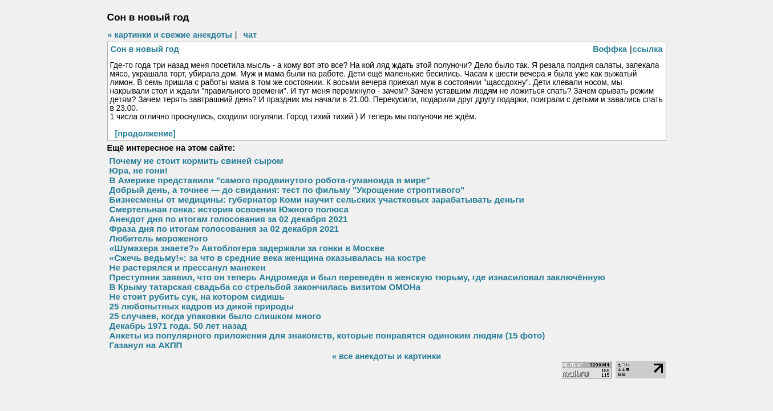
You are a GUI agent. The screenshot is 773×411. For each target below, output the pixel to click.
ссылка (648, 49)
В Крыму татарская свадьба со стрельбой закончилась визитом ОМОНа (265, 287)
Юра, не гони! (139, 170)
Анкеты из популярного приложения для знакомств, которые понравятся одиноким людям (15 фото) (327, 335)
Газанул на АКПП (146, 345)
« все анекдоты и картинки (386, 356)
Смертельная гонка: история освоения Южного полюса (229, 209)
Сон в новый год (145, 49)
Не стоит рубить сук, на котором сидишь (197, 296)
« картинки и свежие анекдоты (170, 34)
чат (250, 34)
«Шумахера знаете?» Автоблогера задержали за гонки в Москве (247, 248)
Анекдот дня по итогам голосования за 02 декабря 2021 (229, 219)
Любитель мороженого (159, 238)
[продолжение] (145, 133)
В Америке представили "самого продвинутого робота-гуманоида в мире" (270, 180)
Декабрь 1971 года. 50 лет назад (178, 326)
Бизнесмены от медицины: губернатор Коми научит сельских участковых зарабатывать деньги (317, 199)
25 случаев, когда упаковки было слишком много (215, 316)
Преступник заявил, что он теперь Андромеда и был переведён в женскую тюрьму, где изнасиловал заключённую (357, 277)
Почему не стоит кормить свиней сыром (197, 161)
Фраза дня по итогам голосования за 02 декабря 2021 (224, 228)
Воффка (610, 49)
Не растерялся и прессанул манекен (188, 267)
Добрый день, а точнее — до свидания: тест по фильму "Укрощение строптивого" (287, 190)
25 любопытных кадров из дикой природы (202, 306)
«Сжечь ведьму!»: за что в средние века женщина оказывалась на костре (268, 258)
